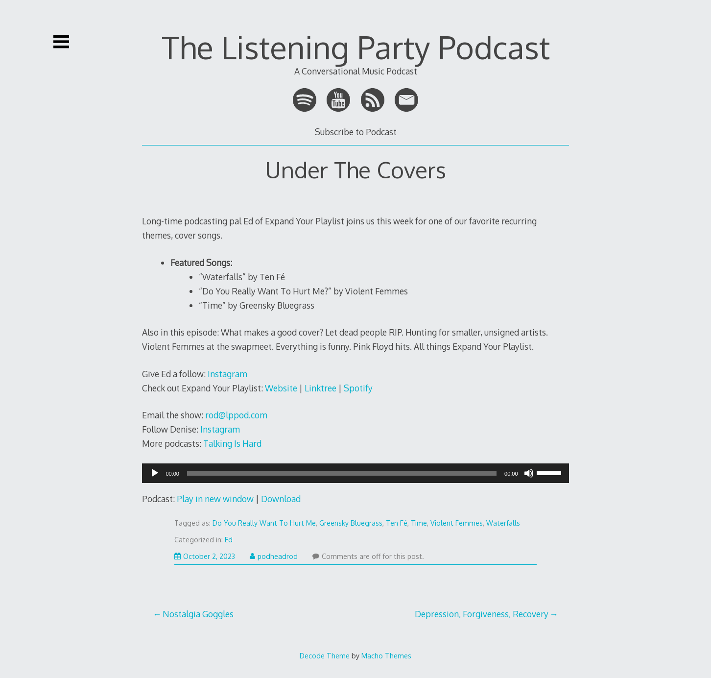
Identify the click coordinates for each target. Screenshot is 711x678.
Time (419, 523)
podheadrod (274, 556)
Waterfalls (503, 523)
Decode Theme (325, 655)
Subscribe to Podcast (356, 131)
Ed (229, 539)
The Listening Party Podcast (356, 47)
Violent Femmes (456, 523)
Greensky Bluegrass (350, 523)
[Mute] (529, 476)
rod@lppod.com (236, 415)
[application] (355, 473)
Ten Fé (396, 523)
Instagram (227, 373)
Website (281, 388)
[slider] (342, 473)
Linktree (320, 388)
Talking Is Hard (232, 443)
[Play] (155, 476)
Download (281, 498)
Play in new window (215, 498)
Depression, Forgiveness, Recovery (481, 613)
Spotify (358, 388)
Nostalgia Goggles (198, 613)
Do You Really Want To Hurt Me (264, 523)
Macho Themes (386, 655)
